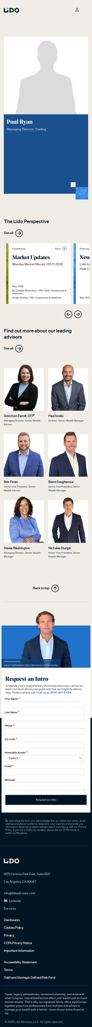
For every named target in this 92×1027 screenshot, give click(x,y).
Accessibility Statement (20, 962)
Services (10, 908)
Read (61, 248)
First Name (11, 698)
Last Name (11, 712)
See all (13, 233)
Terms (8, 970)
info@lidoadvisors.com (19, 893)
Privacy (9, 935)
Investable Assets (15, 752)
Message (10, 780)
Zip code (10, 739)
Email (8, 766)
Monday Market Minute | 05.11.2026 (37, 264)
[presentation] (68, 314)
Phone (8, 725)
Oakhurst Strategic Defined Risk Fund (29, 977)
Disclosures (12, 920)
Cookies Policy (14, 927)
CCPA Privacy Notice (18, 943)
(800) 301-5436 (60, 692)
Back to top (46, 588)
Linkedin (12, 901)
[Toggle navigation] (86, 9)
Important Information (19, 950)
